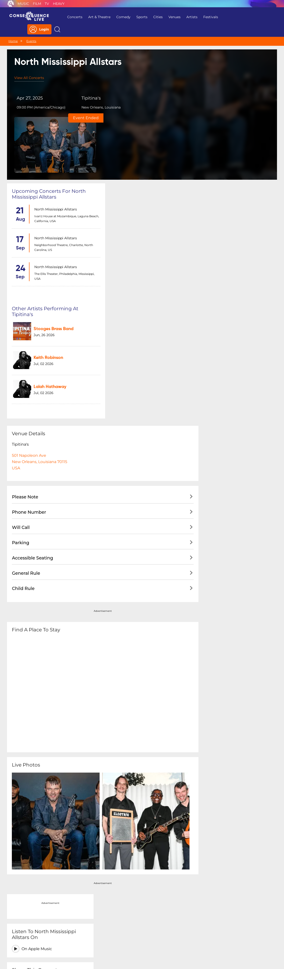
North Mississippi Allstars (54, 144)
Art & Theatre (96, 17)
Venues (171, 17)
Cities (155, 17)
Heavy (59, 3)
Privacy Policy (78, 938)
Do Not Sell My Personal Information (186, 938)
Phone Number (29, 329)
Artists (188, 17)
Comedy (120, 17)
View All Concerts (29, 68)
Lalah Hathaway (141, 195)
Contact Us (140, 938)
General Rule (26, 390)
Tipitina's (85, 88)
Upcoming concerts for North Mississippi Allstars (49, 129)
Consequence (10, 3)
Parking (20, 360)
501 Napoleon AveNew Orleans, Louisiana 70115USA (39, 278)
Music (23, 3)
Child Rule (23, 405)
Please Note (25, 314)
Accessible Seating (32, 375)
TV (47, 3)
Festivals (207, 17)
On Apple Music (227, 173)
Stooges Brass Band (145, 144)
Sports (138, 17)
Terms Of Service (110, 938)
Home (13, 31)
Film (37, 3)
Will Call (20, 344)
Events (31, 31)
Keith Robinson (139, 169)
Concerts (71, 17)
